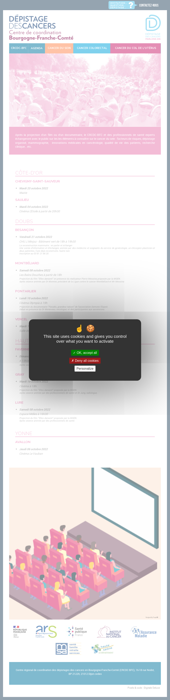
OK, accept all (85, 352)
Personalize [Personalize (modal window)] (85, 368)
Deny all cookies (85, 360)
